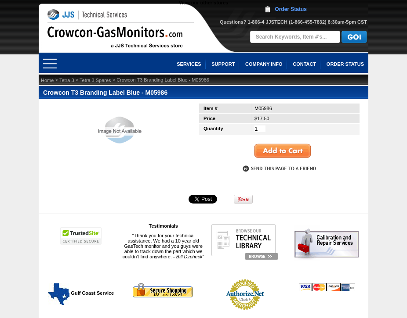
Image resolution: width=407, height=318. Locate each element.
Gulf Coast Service (81, 293)
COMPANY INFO (264, 64)
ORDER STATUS (345, 64)
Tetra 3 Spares (95, 80)
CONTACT (304, 64)
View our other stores (203, 2)
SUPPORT (223, 64)
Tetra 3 (66, 80)
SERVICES (189, 64)
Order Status (291, 9)
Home (47, 80)
